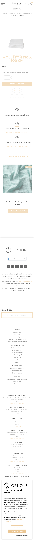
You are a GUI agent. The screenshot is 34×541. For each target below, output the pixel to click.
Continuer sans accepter (23, 535)
